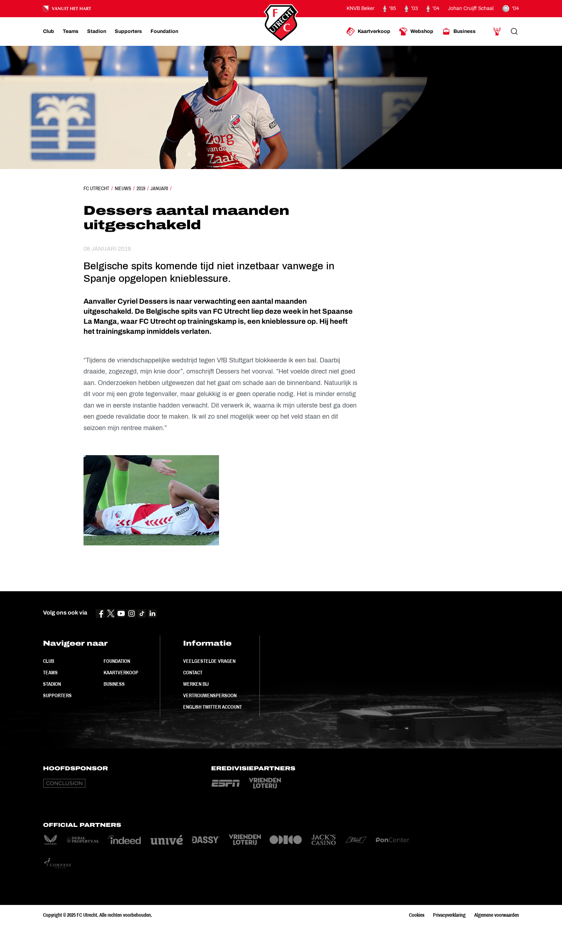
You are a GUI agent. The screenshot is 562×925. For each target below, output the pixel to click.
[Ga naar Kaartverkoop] (368, 31)
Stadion (52, 684)
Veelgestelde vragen (209, 661)
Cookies (416, 915)
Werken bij (196, 684)
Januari (159, 188)
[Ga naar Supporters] (128, 31)
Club (48, 661)
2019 (141, 188)
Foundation (117, 661)
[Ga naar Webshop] (416, 31)
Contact (193, 672)
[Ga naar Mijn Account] (497, 31)
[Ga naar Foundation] (164, 31)
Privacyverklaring (449, 915)
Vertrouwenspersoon (210, 695)
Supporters (57, 695)
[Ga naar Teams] (70, 31)
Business (114, 684)
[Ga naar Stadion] (96, 31)
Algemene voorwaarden (496, 915)
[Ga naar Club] (48, 31)
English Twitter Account (212, 707)
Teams (50, 672)
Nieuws (123, 188)
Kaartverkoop (121, 672)
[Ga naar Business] (459, 31)
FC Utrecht (96, 188)
